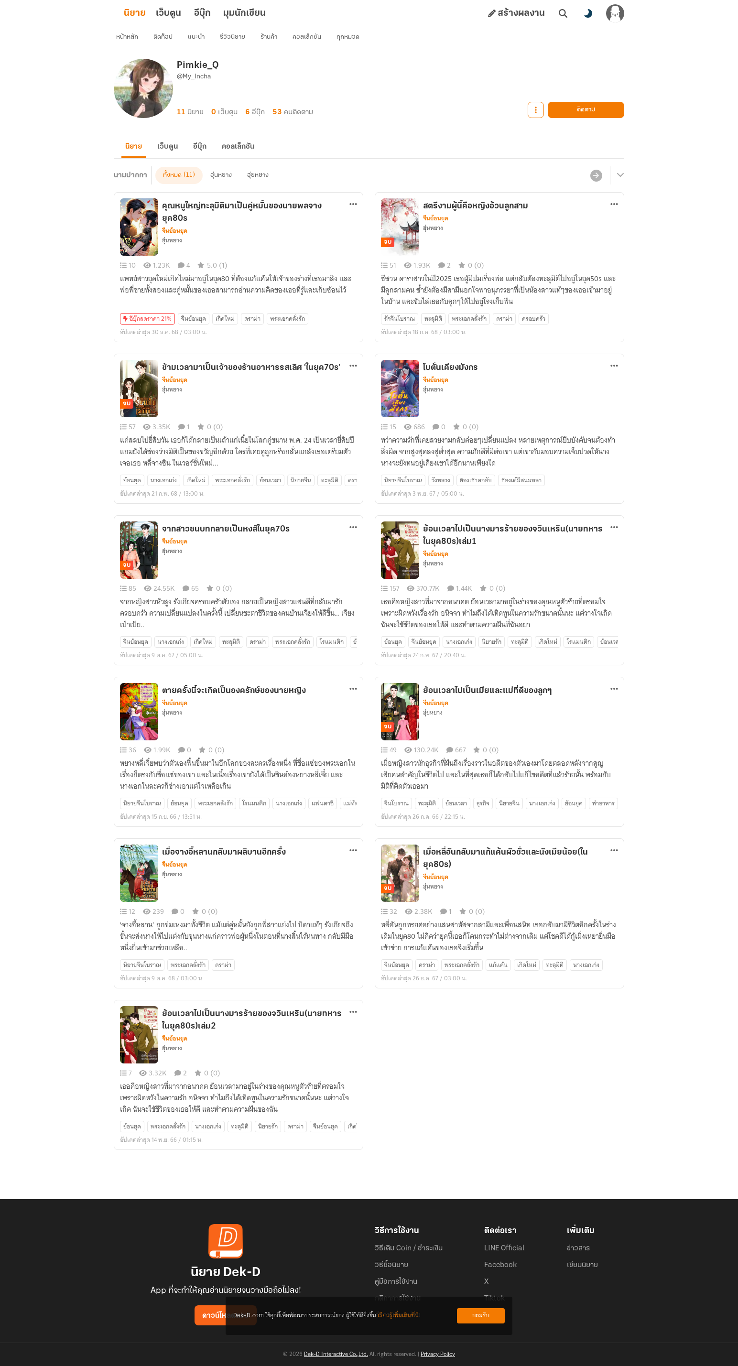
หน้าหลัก (132, 40)
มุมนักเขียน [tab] (260, 13)
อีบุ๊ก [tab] (217, 13)
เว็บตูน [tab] (183, 13)
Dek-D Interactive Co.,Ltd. (336, 1354)
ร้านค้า (274, 40)
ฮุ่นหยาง (221, 190)
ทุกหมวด (353, 40)
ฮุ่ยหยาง (258, 190)
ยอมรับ (480, 1315)
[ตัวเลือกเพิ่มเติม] (353, 219)
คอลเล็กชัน (312, 40)
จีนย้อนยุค (174, 245)
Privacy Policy (438, 1354)
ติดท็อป (168, 40)
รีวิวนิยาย (237, 40)
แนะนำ (201, 40)
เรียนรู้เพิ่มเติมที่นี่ (398, 1315)
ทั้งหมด (172, 190)
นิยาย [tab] (150, 13)
